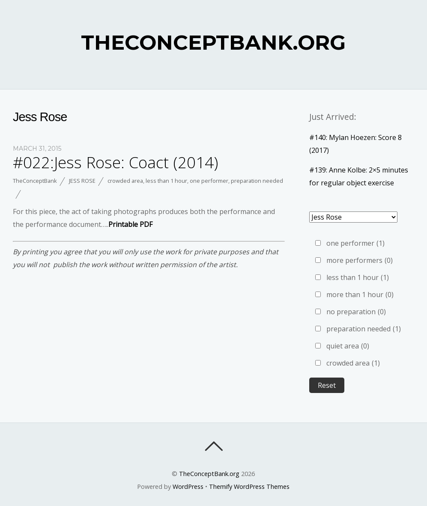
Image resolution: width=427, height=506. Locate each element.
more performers (359, 260)
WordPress (188, 486)
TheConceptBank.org (209, 474)
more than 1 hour (360, 294)
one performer (209, 181)
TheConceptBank (35, 181)
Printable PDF (130, 224)
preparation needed (257, 181)
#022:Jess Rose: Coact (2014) (115, 162)
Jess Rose (82, 181)
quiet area (347, 345)
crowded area (125, 181)
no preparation (356, 311)
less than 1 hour (166, 181)
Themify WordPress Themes (249, 486)
